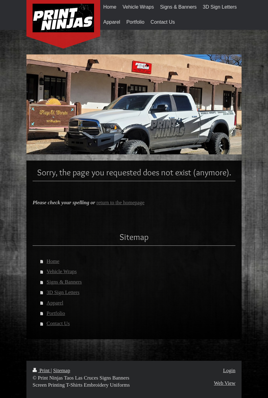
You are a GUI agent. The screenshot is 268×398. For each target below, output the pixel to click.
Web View (224, 383)
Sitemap (61, 370)
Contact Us (58, 323)
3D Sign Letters (63, 292)
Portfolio (56, 313)
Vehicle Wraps (62, 271)
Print (42, 370)
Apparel (55, 303)
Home (53, 261)
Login (229, 370)
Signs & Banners (64, 282)
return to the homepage (120, 202)
